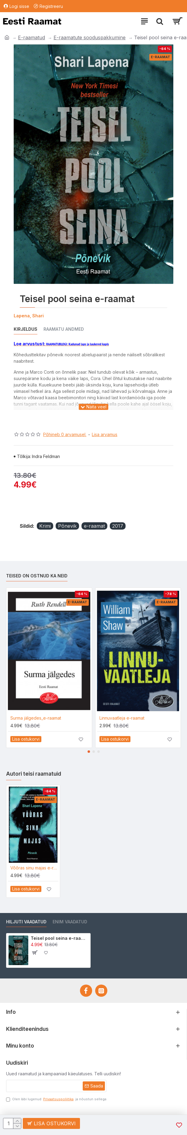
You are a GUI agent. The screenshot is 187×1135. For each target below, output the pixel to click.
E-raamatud (31, 37)
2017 (117, 526)
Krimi (45, 526)
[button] (89, 751)
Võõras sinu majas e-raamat (34, 867)
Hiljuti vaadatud (26, 921)
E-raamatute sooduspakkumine (90, 37)
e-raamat (94, 526)
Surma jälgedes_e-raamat (35, 718)
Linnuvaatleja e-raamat (121, 718)
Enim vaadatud (70, 921)
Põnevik (67, 526)
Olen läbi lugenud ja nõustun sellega (56, 1099)
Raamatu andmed (63, 329)
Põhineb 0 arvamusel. (64, 434)
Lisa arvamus (104, 434)
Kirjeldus (25, 329)
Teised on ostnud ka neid (37, 575)
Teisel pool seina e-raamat (59, 938)
